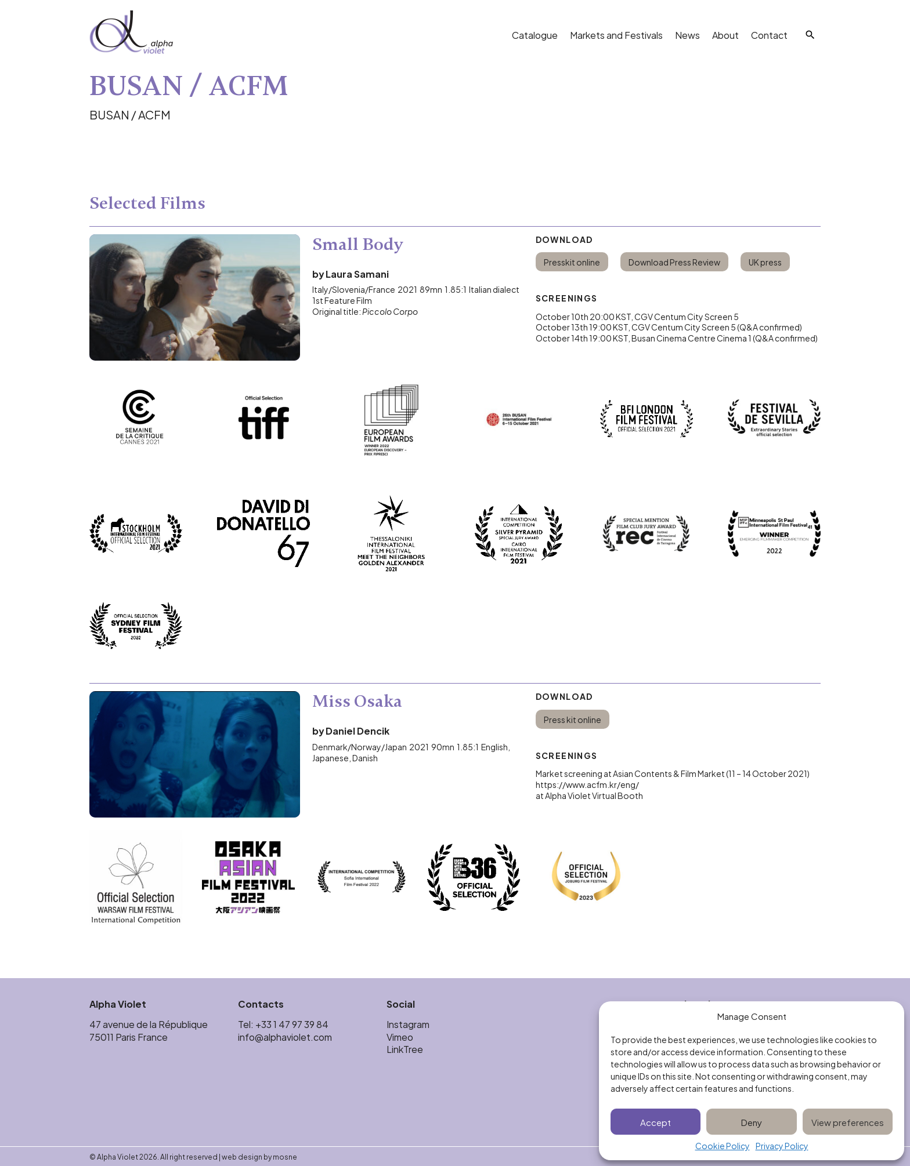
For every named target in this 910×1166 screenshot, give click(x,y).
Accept (655, 1121)
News (687, 34)
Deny (751, 1121)
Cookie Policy (722, 1146)
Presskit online (572, 261)
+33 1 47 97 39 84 (292, 1023)
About (725, 34)
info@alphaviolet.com (285, 1036)
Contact (769, 34)
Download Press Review (674, 261)
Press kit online (572, 719)
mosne (285, 1156)
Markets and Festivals (616, 34)
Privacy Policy (782, 1146)
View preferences (847, 1121)
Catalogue (535, 34)
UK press (765, 261)
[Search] (810, 34)
